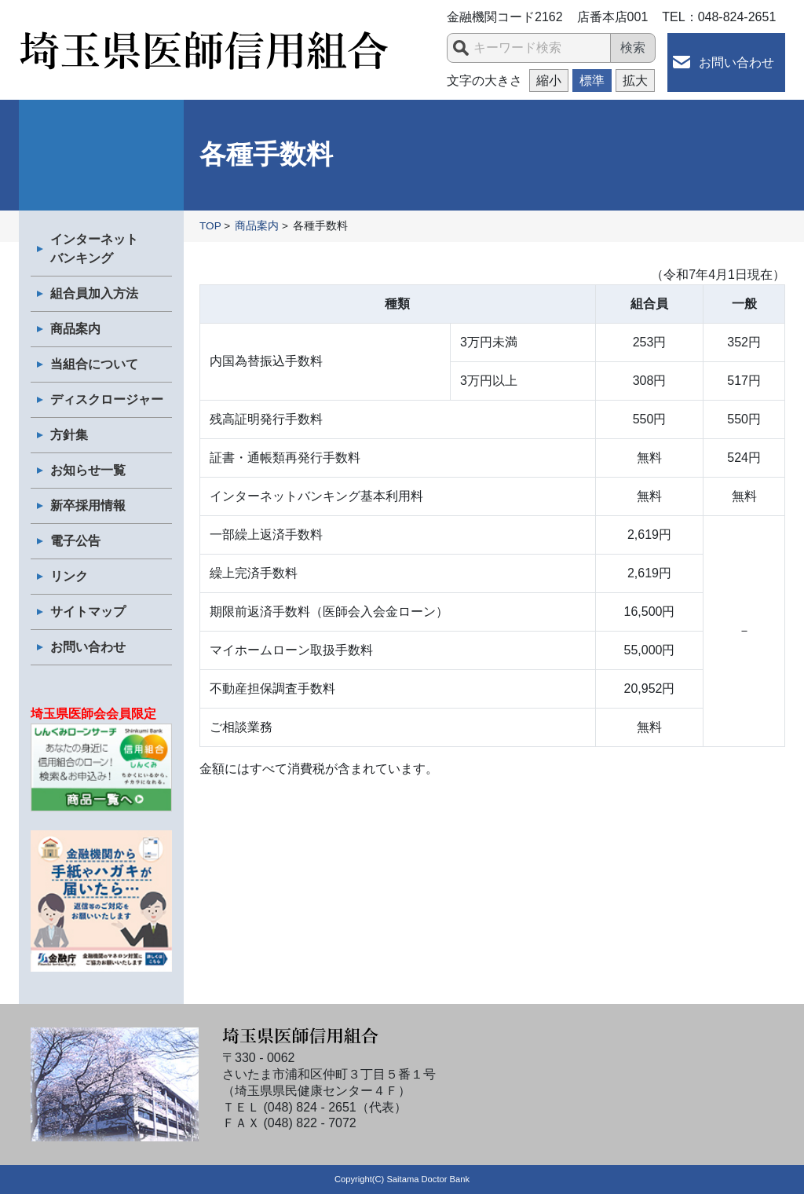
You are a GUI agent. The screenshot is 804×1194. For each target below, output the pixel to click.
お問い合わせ (736, 62)
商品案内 (75, 328)
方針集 (69, 434)
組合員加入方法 (94, 293)
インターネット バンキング (94, 249)
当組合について (94, 364)
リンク (69, 576)
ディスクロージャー (106, 399)
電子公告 (75, 541)
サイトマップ (88, 611)
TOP (210, 226)
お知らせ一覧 (88, 470)
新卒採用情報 (88, 505)
